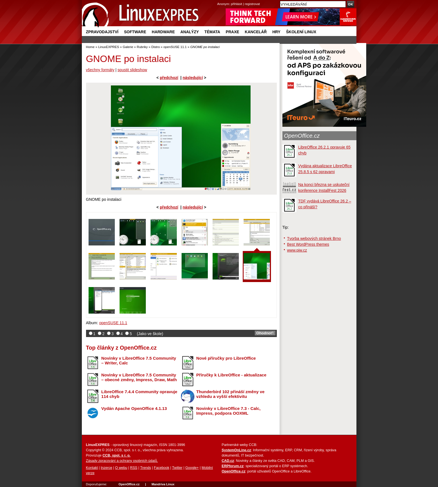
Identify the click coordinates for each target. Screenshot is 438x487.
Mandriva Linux (162, 484)
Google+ (192, 468)
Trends (145, 468)
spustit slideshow (132, 70)
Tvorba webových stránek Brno (314, 238)
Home (90, 47)
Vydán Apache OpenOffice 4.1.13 (134, 408)
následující (193, 77)
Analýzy (189, 32)
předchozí (169, 77)
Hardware (163, 32)
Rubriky (142, 47)
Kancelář (256, 32)
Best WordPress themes (308, 244)
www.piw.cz (297, 250)
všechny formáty (100, 70)
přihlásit (236, 4)
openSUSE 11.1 (175, 47)
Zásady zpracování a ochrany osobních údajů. (122, 461)
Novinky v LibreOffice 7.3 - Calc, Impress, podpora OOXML (228, 411)
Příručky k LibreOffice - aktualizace (231, 375)
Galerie (128, 47)
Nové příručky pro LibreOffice (226, 358)
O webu (121, 468)
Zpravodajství (102, 32)
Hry (276, 32)
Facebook (161, 468)
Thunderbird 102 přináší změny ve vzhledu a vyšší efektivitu (230, 394)
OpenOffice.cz (302, 136)
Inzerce (106, 468)
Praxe (232, 32)
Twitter (177, 468)
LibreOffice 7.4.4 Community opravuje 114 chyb (139, 394)
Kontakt (92, 468)
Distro (155, 47)
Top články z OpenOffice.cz (121, 348)
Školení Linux (301, 32)
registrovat (252, 4)
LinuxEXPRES (108, 47)
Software (135, 32)
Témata (212, 32)
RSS (133, 468)
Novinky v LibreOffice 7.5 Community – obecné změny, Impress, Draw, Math (139, 377)
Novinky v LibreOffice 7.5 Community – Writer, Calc (138, 360)
